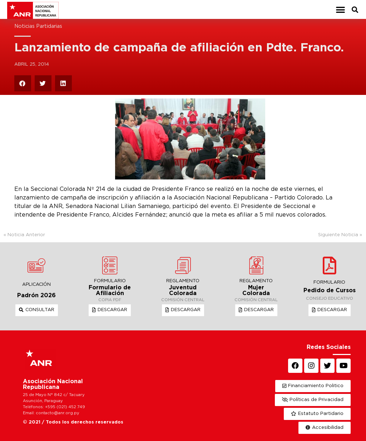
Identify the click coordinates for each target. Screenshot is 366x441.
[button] (340, 9)
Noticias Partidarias (38, 26)
